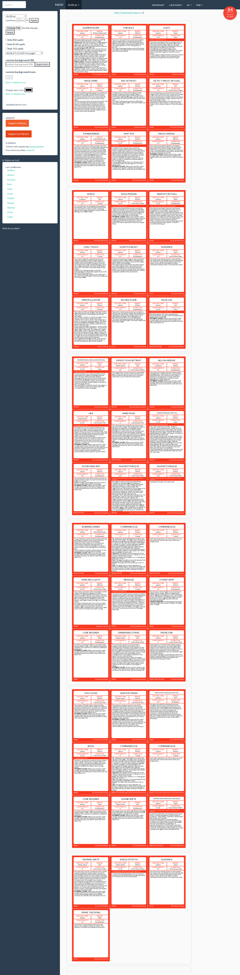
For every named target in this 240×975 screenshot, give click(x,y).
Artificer (11, 170)
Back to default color (16, 94)
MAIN (59, 4)
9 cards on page (230, 12)
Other (10, 212)
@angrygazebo (37, 146)
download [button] (158, 4)
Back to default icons (16, 82)
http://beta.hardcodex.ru (127, 12)
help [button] (199, 4)
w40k (10, 217)
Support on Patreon (18, 133)
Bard (9, 184)
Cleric (10, 189)
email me (30, 150)
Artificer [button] (73, 4)
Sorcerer (11, 179)
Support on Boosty (17, 123)
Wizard (10, 175)
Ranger (10, 203)
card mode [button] (175, 4)
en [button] (189, 4)
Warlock (11, 207)
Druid (10, 193)
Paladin (10, 198)
